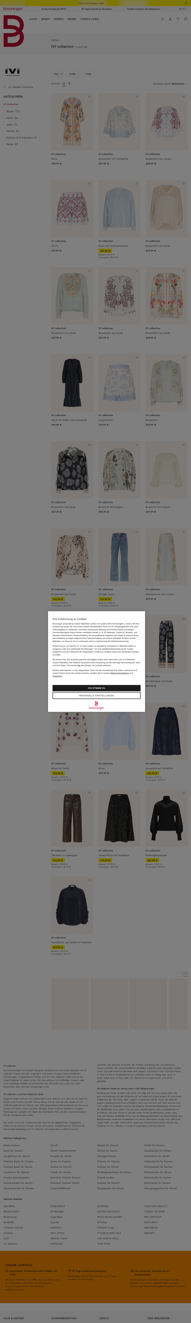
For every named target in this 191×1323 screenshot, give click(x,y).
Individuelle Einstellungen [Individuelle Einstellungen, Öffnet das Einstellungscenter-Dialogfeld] (96, 695)
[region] (96, 661)
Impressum (57, 676)
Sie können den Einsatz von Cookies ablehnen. (89, 665)
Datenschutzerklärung (119, 673)
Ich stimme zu (96, 688)
